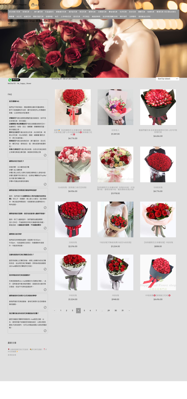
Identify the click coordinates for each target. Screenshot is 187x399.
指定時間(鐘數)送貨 (110, 17)
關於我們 (123, 17)
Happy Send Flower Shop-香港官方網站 (29, 20)
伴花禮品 (86, 17)
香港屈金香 (12, 355)
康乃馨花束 (38, 12)
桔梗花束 (150, 12)
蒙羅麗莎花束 (61, 12)
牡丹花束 (123, 12)
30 (116, 311)
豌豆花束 (83, 12)
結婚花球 (27, 17)
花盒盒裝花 (49, 12)
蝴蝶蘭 (11, 17)
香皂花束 (76, 17)
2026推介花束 (14, 12)
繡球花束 (92, 12)
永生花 (19, 17)
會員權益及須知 (144, 17)
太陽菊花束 (102, 12)
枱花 (56, 17)
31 (122, 311)
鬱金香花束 (113, 12)
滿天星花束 (73, 12)
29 (109, 311)
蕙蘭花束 (141, 12)
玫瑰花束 (27, 12)
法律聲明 (132, 17)
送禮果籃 (49, 17)
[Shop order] (167, 78)
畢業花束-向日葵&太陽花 (166, 12)
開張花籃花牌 (38, 17)
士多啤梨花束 (66, 17)
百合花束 (132, 12)
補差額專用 (96, 17)
